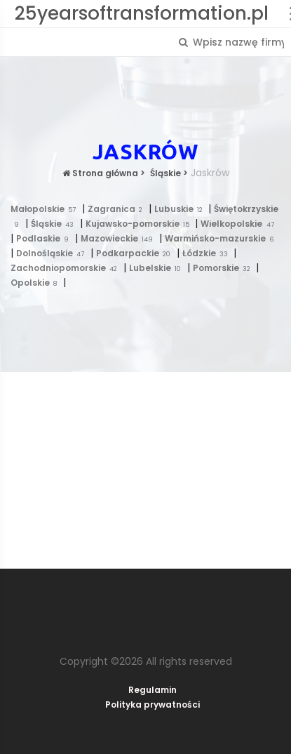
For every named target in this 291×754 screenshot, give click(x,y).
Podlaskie (45, 238)
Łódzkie (208, 253)
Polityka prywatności (152, 704)
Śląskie (55, 224)
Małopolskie (46, 209)
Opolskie (37, 283)
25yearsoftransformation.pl (142, 13)
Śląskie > (168, 173)
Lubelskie (158, 268)
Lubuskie (181, 209)
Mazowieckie (120, 238)
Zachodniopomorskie (67, 268)
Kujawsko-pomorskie (141, 224)
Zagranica (118, 209)
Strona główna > (103, 173)
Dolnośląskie (53, 253)
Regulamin (152, 690)
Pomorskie (225, 268)
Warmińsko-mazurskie (221, 238)
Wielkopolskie (239, 224)
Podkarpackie (136, 253)
